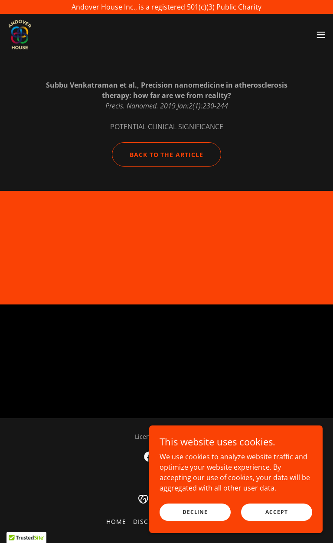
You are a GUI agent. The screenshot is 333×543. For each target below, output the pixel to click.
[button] (321, 34)
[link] (20, 34)
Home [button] (116, 521)
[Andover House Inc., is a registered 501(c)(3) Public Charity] (166, 7)
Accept (276, 512)
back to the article (167, 154)
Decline (195, 512)
